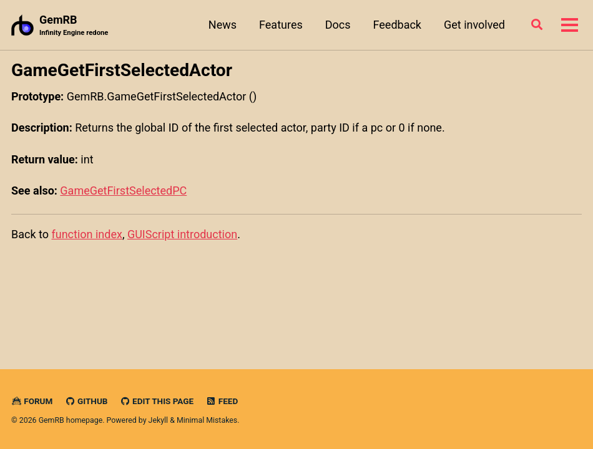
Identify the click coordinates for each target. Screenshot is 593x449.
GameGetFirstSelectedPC (123, 190)
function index (86, 234)
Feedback (397, 24)
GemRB (73, 26)
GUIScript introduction (182, 234)
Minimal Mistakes (207, 420)
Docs (338, 24)
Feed (222, 401)
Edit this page (157, 401)
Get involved (474, 24)
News (222, 24)
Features (281, 24)
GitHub (86, 401)
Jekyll (159, 420)
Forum (31, 401)
